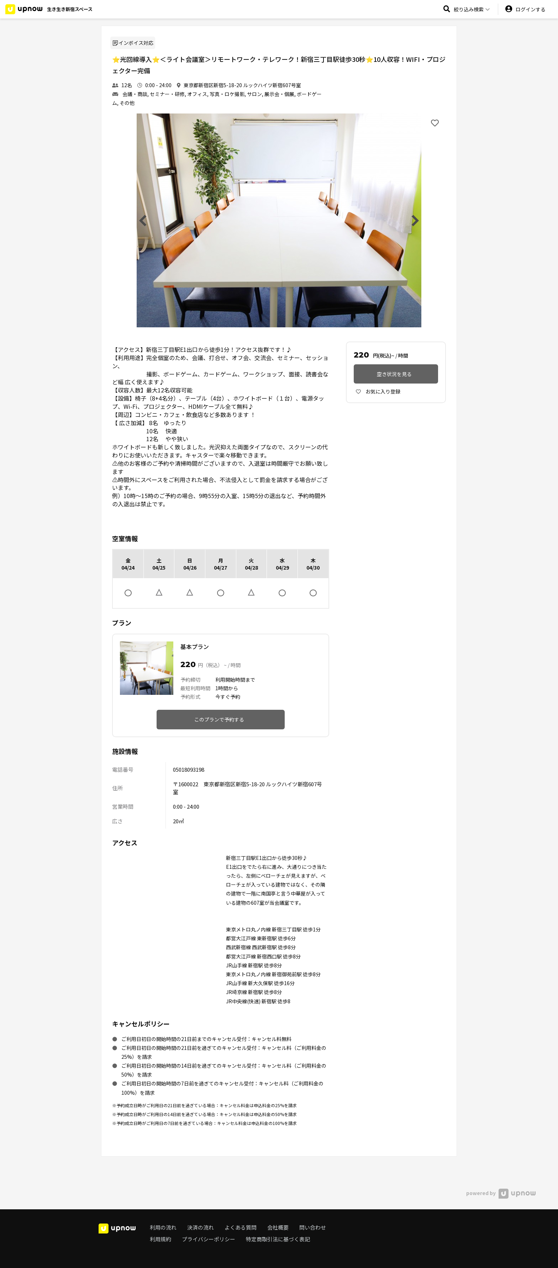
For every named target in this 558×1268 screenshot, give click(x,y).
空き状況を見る (394, 373)
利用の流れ (163, 1227)
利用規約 (160, 1239)
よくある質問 (241, 1227)
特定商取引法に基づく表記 (278, 1239)
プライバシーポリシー (208, 1239)
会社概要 (278, 1227)
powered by (501, 1192)
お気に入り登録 (378, 391)
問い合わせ (312, 1227)
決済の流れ (200, 1227)
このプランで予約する (219, 719)
